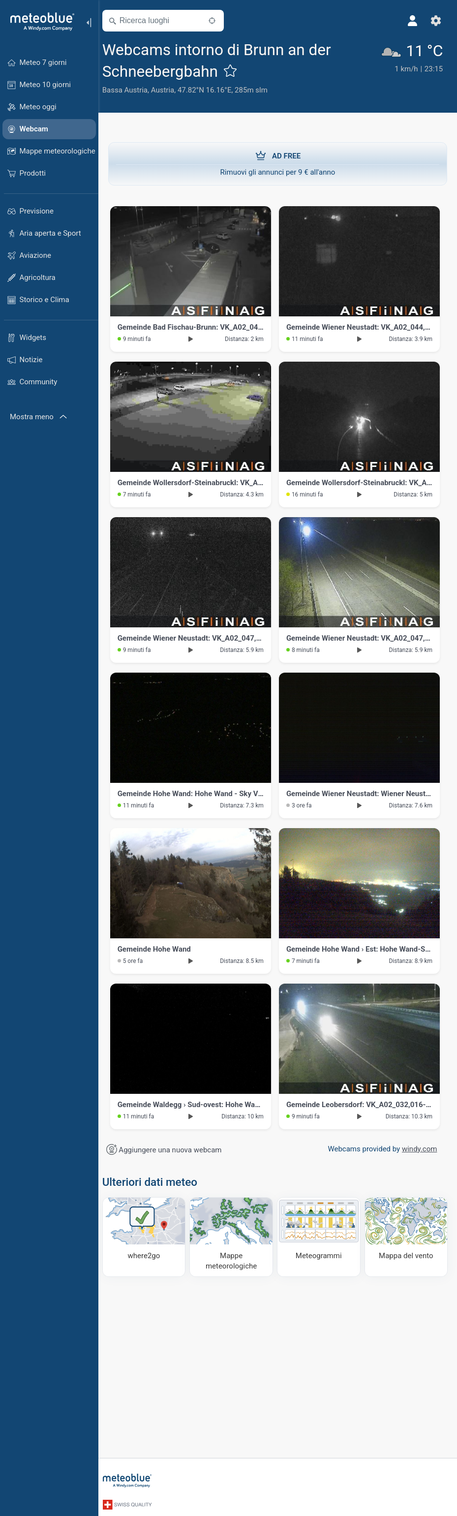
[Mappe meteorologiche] (234, 1236)
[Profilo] (411, 20)
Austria (169, 90)
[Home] (39, 21)
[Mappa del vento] (406, 1236)
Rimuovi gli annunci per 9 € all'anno (277, 163)
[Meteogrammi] (320, 1236)
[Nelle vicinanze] (218, 20)
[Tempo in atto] (413, 68)
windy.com (418, 1149)
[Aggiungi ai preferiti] (236, 70)
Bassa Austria (130, 90)
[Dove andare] (149, 1236)
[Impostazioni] (435, 20)
